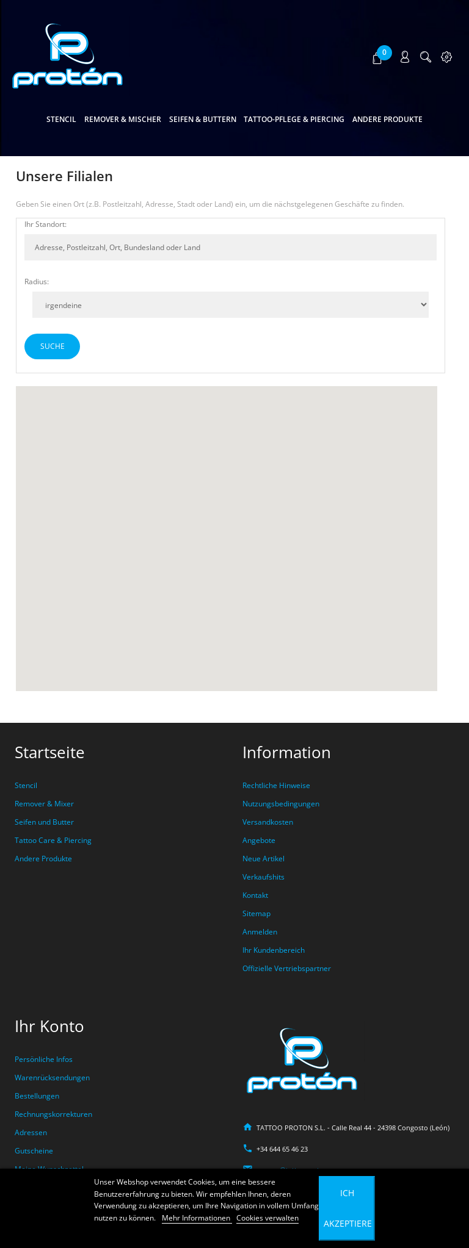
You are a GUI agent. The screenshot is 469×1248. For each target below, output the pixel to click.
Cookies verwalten (267, 1218)
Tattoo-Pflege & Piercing (294, 119)
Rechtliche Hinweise (276, 785)
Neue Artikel (263, 858)
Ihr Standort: (45, 224)
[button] (378, 57)
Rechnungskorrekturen (53, 1114)
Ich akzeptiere (348, 1208)
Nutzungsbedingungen (280, 803)
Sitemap (256, 913)
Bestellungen (37, 1096)
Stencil (61, 119)
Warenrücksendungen (52, 1077)
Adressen (31, 1132)
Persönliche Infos (44, 1059)
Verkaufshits (263, 877)
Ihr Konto (49, 1026)
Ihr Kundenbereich (273, 950)
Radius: (36, 281)
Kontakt (255, 895)
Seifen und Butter (44, 822)
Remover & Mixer (44, 803)
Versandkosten (267, 822)
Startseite (50, 752)
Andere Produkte (387, 119)
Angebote (258, 840)
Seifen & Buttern (202, 119)
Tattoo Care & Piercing (53, 840)
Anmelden (259, 932)
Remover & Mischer (122, 119)
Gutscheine (34, 1151)
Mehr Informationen (197, 1218)
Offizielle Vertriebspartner (286, 968)
